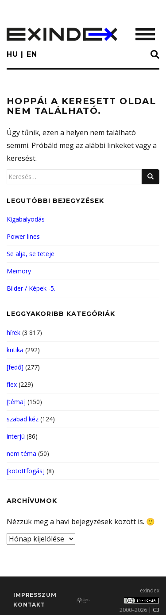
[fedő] (15, 367)
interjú (16, 436)
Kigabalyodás (26, 219)
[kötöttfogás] (26, 471)
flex (12, 384)
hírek (13, 332)
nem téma (21, 453)
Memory (19, 271)
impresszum (34, 595)
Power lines (23, 236)
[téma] (16, 401)
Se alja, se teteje (30, 253)
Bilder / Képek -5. (31, 288)
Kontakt (29, 604)
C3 (156, 610)
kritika (15, 350)
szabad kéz (23, 419)
